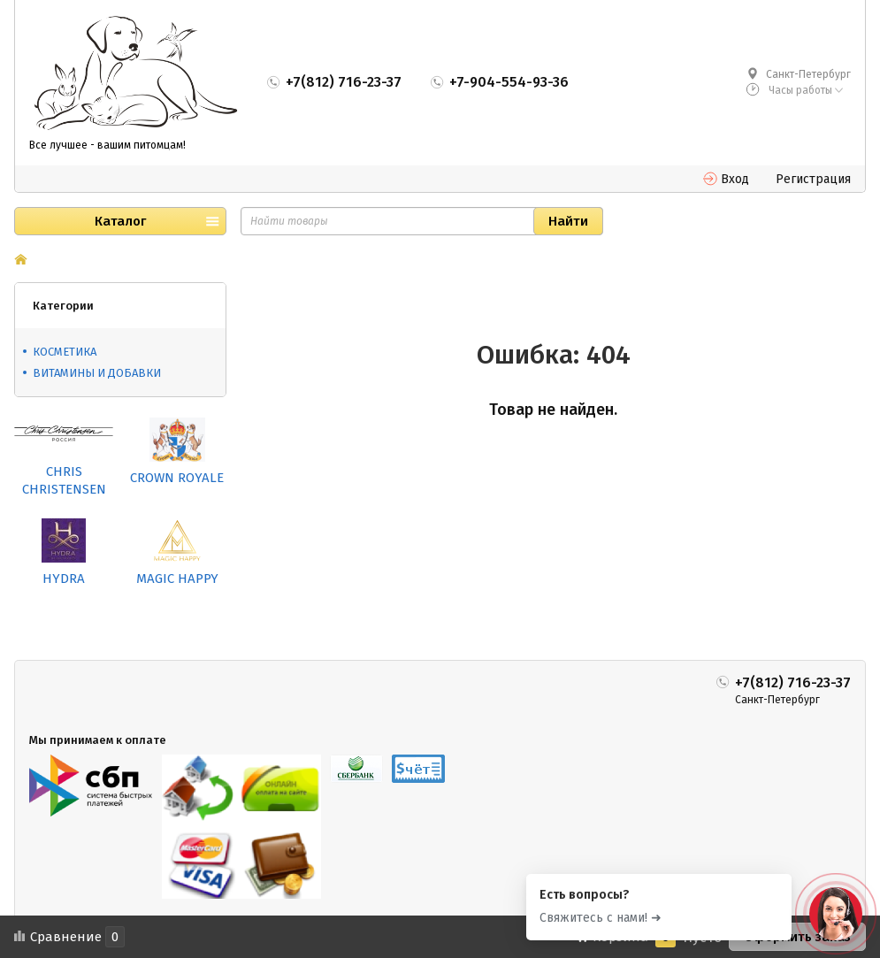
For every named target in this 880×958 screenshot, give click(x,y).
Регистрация (813, 179)
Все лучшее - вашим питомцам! (107, 145)
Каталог (120, 221)
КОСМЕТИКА (64, 351)
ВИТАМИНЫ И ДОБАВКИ (97, 372)
